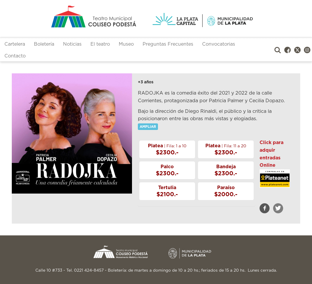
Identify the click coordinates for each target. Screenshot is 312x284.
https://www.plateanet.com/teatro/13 (275, 184)
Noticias (72, 44)
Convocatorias (218, 44)
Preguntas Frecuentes (168, 44)
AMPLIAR (148, 126)
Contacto (15, 56)
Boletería (44, 44)
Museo (126, 44)
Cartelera (14, 44)
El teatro (100, 44)
